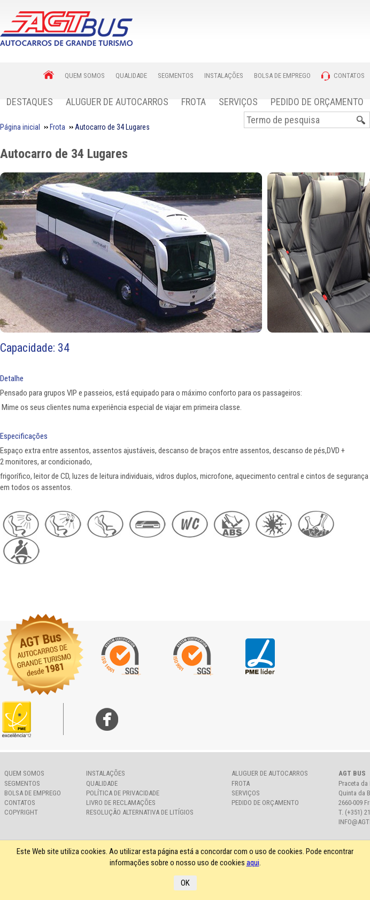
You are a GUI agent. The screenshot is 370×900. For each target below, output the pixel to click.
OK (185, 883)
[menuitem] (29, 101)
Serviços (238, 101)
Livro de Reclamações (121, 803)
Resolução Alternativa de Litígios (140, 812)
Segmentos (22, 783)
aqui (252, 862)
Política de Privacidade (122, 793)
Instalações (105, 773)
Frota (193, 101)
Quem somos (24, 773)
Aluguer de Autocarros (117, 101)
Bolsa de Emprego (32, 793)
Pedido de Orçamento (317, 101)
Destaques (29, 101)
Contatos (19, 803)
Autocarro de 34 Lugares (64, 153)
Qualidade (102, 783)
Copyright (21, 812)
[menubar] (185, 101)
